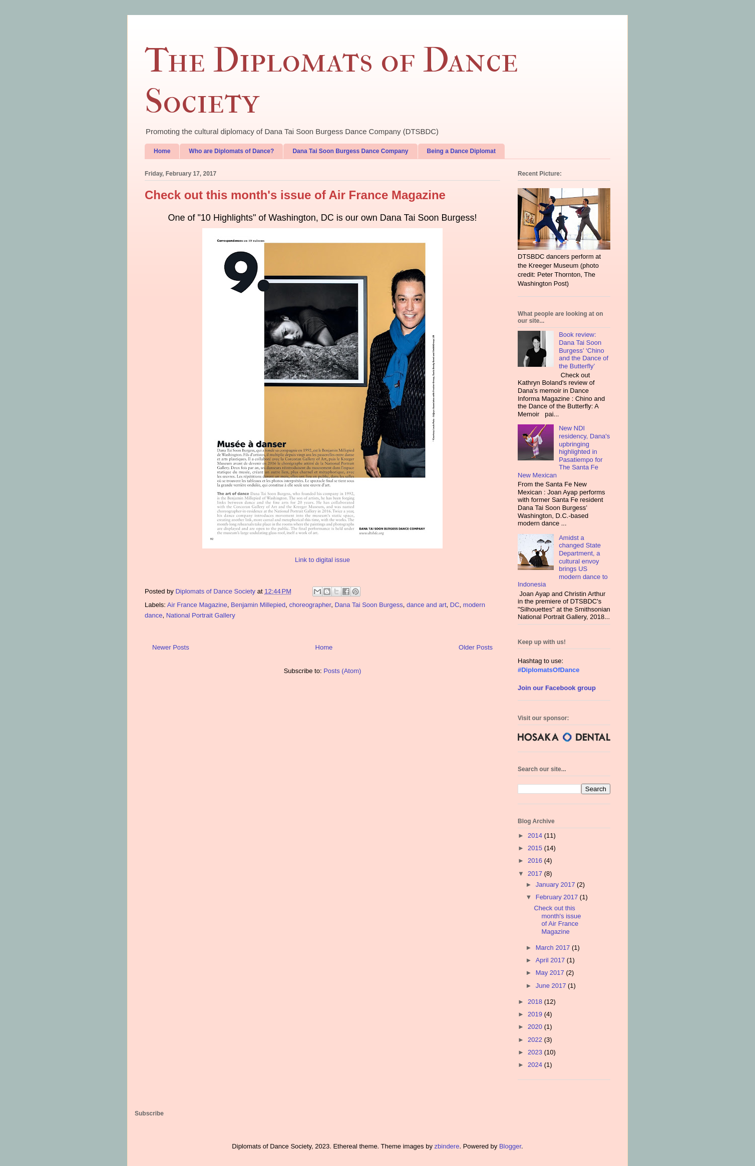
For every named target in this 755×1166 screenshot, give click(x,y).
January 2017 (556, 884)
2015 (536, 848)
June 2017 (552, 985)
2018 (536, 1001)
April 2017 (551, 960)
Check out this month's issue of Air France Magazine (295, 195)
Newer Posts (170, 647)
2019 (536, 1014)
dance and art (427, 605)
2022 (536, 1039)
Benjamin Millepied (258, 605)
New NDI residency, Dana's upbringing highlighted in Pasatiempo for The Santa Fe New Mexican (564, 451)
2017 (536, 873)
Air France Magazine (197, 605)
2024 (536, 1064)
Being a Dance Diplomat (461, 151)
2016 (536, 860)
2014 (536, 835)
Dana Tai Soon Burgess (368, 605)
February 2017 (558, 897)
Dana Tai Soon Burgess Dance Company (350, 151)
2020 (536, 1026)
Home (162, 151)
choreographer (310, 605)
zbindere (447, 1146)
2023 (536, 1052)
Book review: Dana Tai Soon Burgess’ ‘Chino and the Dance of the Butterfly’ (583, 350)
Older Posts (476, 647)
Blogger (510, 1146)
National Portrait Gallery (200, 615)
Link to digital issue (322, 559)
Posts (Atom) (342, 671)
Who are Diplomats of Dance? (231, 151)
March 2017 (554, 947)
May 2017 (551, 972)
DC (455, 605)
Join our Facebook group (557, 688)
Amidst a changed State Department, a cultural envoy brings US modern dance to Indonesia (563, 561)
